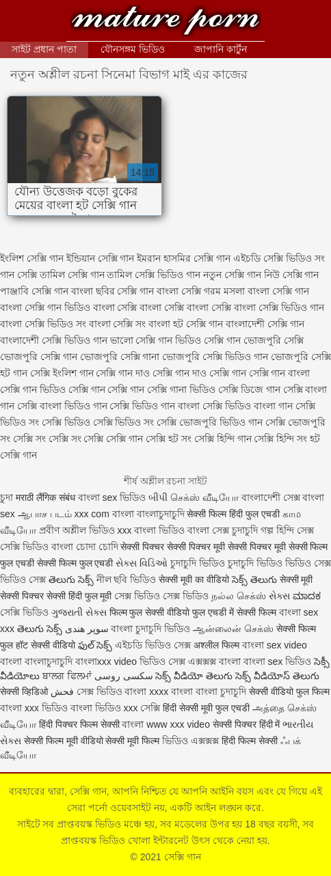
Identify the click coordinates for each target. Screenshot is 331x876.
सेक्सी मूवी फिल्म (132, 740)
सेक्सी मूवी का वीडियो (194, 579)
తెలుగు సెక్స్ (71, 579)
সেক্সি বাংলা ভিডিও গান (62, 405)
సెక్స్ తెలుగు (254, 579)
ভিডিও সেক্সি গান (208, 340)
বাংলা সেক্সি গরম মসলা (201, 291)
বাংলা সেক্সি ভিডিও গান (279, 307)
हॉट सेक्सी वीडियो (45, 645)
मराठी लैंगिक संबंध (45, 497)
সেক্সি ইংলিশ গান (62, 373)
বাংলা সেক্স (208, 530)
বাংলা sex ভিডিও (113, 497)
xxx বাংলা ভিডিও (153, 530)
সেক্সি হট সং (168, 438)
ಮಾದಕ (307, 595)
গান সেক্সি (18, 274)
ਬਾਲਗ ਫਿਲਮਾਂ (67, 675)
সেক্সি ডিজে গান (249, 389)
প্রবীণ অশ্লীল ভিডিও (77, 530)
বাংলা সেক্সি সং (117, 323)
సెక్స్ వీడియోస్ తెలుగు (277, 675)
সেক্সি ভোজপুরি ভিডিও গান (210, 422)
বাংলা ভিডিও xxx (104, 707)
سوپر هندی (87, 628)
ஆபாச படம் (45, 513)
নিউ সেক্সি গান (291, 274)
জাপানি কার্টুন (220, 49)
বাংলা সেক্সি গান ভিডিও (45, 307)
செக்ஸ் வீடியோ (204, 497)
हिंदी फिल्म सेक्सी (251, 740)
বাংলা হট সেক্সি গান (185, 323)
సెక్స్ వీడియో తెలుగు (194, 675)
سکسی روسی (123, 675)
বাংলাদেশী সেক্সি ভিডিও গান (53, 340)
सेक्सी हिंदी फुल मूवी (79, 595)
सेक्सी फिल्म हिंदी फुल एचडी (233, 513)
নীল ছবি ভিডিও (127, 579)
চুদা (8, 497)
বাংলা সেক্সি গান (278, 291)
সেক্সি (151, 707)
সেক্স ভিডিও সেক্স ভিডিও (162, 595)
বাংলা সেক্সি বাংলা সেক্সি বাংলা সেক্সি (162, 307)
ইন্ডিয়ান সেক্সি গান (100, 258)
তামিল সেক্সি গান (72, 274)
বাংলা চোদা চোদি (84, 546)
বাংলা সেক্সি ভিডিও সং (43, 323)
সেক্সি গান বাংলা (279, 373)
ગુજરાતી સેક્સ (79, 612)
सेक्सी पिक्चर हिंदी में (246, 724)
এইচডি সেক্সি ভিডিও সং (279, 258)
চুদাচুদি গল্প (254, 530)
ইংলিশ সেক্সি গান (32, 258)
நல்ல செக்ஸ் (238, 595)
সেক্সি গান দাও (123, 373)
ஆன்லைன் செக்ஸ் (233, 628)
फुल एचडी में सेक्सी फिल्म (234, 612)
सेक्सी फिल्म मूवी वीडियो (63, 740)
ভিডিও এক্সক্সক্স (192, 740)
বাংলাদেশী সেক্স (270, 497)
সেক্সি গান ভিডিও (33, 389)
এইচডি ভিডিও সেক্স (154, 645)
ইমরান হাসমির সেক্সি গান (183, 258)
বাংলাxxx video (106, 661)
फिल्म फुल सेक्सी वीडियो (149, 612)
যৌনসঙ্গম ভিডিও (133, 49)
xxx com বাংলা (105, 513)
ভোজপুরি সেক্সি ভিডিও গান (215, 356)
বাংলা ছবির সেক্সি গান (113, 291)
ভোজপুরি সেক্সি (273, 340)
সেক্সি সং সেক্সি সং (47, 438)
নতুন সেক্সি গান (232, 274)
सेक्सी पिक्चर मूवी (257, 546)
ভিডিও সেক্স (162, 661)
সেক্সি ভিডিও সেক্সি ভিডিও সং (98, 422)
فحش (62, 691)
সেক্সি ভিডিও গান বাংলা (154, 405)
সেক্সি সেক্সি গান (113, 438)
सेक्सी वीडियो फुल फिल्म (289, 691)
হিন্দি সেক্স (295, 530)
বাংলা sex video (274, 645)
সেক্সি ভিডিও (24, 546)
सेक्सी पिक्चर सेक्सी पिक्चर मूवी (172, 546)
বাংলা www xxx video (165, 724)
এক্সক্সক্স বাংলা (215, 661)
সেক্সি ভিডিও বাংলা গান (247, 405)
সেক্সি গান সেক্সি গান (106, 389)
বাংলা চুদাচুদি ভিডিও (150, 628)
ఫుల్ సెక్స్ (95, 645)
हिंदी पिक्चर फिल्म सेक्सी (80, 724)
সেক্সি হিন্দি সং (280, 438)
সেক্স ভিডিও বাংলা (112, 691)
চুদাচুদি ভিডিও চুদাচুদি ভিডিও (226, 563)
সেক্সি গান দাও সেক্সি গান (199, 373)
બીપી (158, 497)
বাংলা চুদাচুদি (221, 691)
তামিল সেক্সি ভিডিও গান (153, 274)
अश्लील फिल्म (216, 645)
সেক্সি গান (165, 22)
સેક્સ (279, 595)
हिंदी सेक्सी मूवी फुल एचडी (206, 707)
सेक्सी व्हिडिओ (24, 691)
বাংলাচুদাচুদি (162, 513)
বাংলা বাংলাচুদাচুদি (36, 661)
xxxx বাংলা (171, 691)
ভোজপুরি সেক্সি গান (38, 356)
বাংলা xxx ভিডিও (34, 707)
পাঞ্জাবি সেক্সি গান (34, 291)
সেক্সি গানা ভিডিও (181, 389)
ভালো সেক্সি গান (141, 340)
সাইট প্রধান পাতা (44, 49)
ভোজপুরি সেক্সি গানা (120, 356)
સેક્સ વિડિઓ (142, 563)
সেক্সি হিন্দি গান (223, 438)
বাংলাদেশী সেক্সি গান (265, 323)
